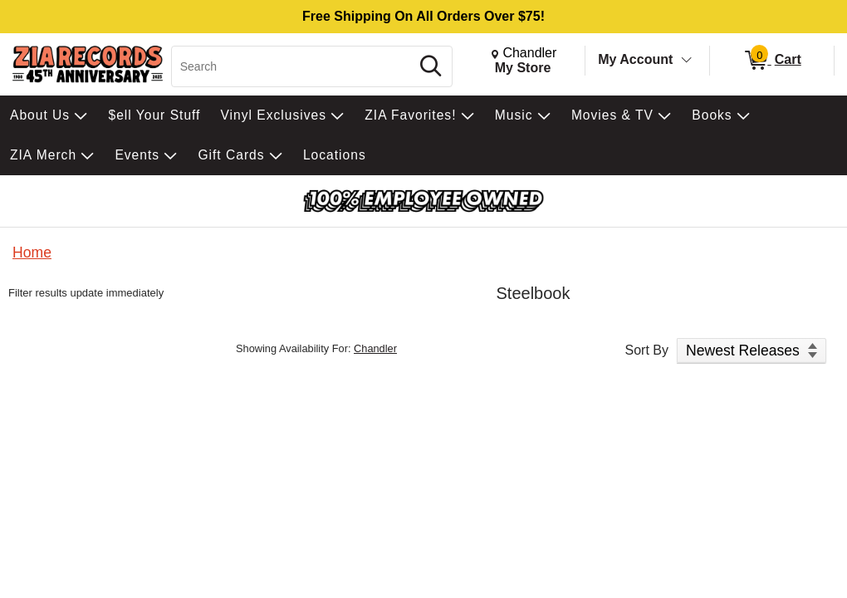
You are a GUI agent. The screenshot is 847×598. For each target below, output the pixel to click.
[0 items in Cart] (771, 60)
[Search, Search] (293, 66)
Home (31, 252)
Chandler (375, 348)
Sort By (646, 350)
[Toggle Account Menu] (687, 61)
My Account (635, 59)
